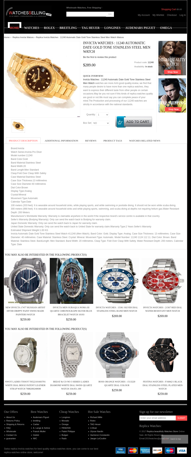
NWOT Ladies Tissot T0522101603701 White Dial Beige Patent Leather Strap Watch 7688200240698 (25, 385)
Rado (64, 438)
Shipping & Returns (15, 424)
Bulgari (65, 435)
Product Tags (113, 140)
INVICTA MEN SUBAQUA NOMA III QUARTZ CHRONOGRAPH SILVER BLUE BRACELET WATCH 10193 (71, 311)
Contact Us (11, 435)
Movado (65, 421)
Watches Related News (144, 140)
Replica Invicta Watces (23, 37)
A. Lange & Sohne (41, 428)
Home (7, 37)
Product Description (23, 140)
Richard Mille (96, 417)
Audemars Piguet (41, 417)
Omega (65, 424)
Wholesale (11, 431)
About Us (10, 417)
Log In (183, 15)
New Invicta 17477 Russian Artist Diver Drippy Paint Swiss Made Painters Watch (25, 311)
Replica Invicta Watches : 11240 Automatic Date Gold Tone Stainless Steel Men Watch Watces (80, 37)
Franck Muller (39, 431)
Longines (66, 417)
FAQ (8, 428)
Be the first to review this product (99, 57)
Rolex (93, 421)
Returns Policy (13, 421)
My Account (144, 15)
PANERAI (66, 428)
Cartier (36, 424)
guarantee (11, 438)
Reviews (90, 140)
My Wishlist (158, 15)
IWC (35, 438)
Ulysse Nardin (96, 431)
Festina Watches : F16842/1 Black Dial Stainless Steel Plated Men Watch (162, 385)
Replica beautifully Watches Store (162, 431)
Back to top (176, 439)
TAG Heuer (95, 424)
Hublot (36, 435)
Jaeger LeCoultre (98, 438)
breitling (36, 421)
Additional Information (61, 140)
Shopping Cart (168, 9)
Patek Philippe (68, 431)
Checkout (172, 15)
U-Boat (93, 428)
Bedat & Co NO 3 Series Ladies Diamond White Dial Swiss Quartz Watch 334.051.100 (71, 385)
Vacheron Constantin (100, 435)
